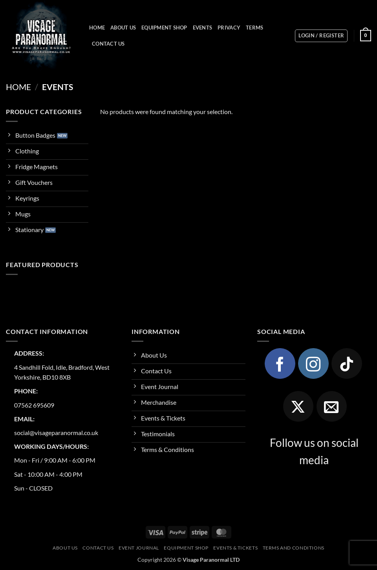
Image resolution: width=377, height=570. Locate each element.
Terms (254, 27)
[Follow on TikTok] (346, 363)
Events (202, 27)
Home (97, 27)
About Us (123, 27)
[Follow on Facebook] (280, 363)
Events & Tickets (235, 548)
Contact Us (108, 44)
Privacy (229, 27)
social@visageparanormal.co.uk (56, 432)
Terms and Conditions (293, 548)
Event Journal (139, 548)
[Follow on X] (298, 406)
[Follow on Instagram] (313, 363)
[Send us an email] (332, 406)
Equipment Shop (164, 27)
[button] (321, 36)
